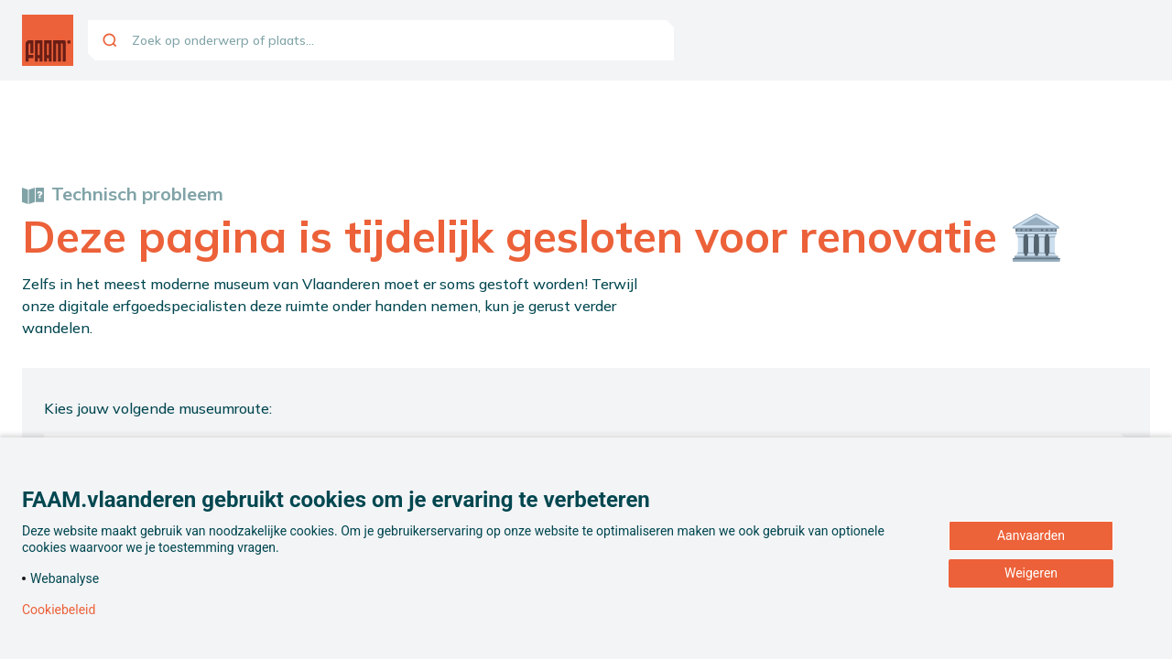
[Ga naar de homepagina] (47, 40)
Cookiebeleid (58, 609)
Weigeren (1031, 573)
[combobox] (381, 40)
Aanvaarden (1031, 535)
